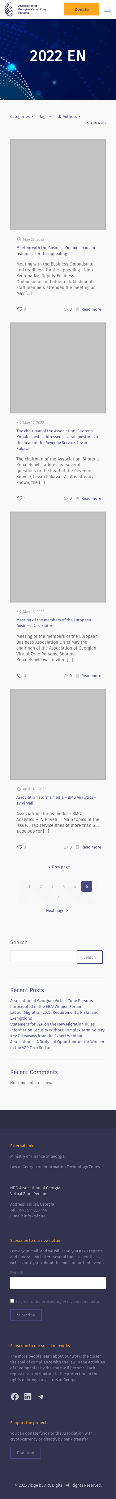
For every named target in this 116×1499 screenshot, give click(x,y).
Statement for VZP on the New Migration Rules (52, 1024)
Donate (82, 9)
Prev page (58, 867)
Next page (58, 910)
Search (19, 942)
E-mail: (16, 1272)
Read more (91, 309)
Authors (69, 116)
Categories (22, 116)
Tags (46, 116)
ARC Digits (53, 1485)
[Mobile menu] (107, 9)
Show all (95, 122)
